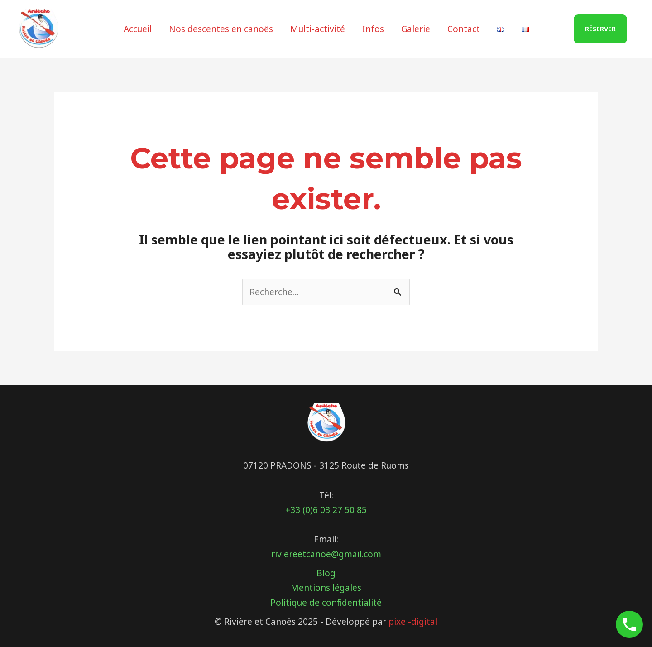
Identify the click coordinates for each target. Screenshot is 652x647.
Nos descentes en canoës (221, 29)
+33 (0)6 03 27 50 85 (326, 510)
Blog (326, 573)
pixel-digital (412, 622)
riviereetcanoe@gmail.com (326, 554)
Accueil (138, 29)
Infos (373, 29)
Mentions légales (326, 588)
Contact (463, 29)
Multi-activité (317, 29)
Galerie (415, 29)
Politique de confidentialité (326, 603)
